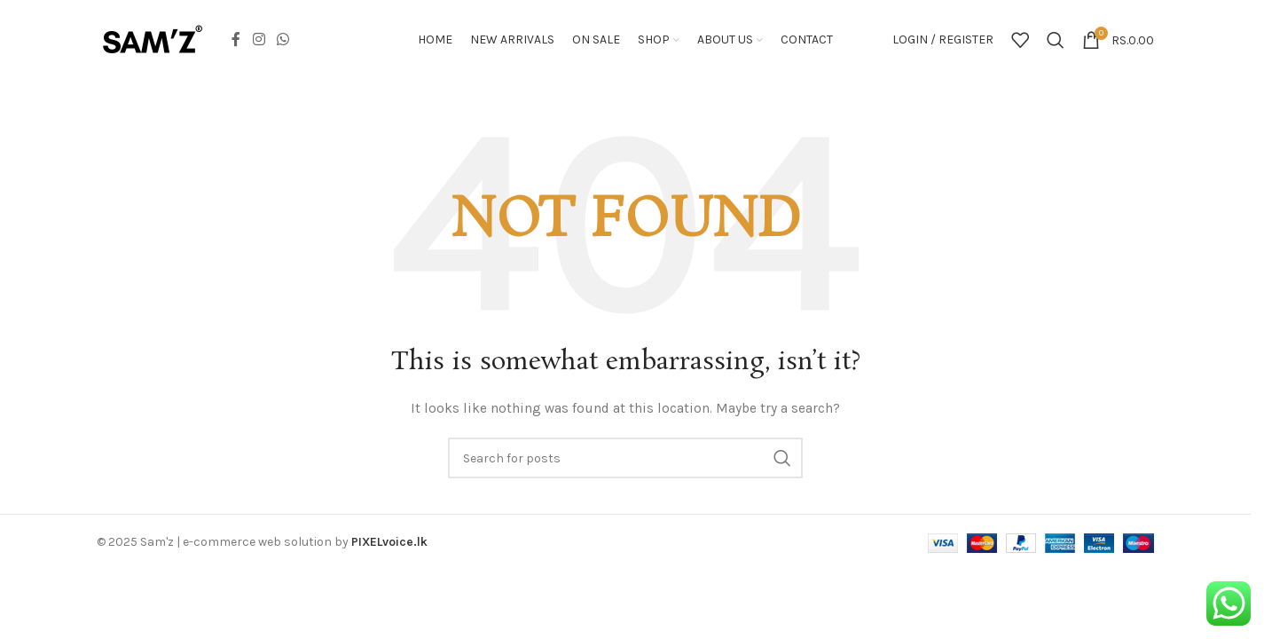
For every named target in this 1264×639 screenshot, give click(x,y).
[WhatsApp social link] (282, 39)
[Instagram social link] (259, 39)
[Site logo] (152, 38)
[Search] (1055, 40)
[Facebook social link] (236, 39)
